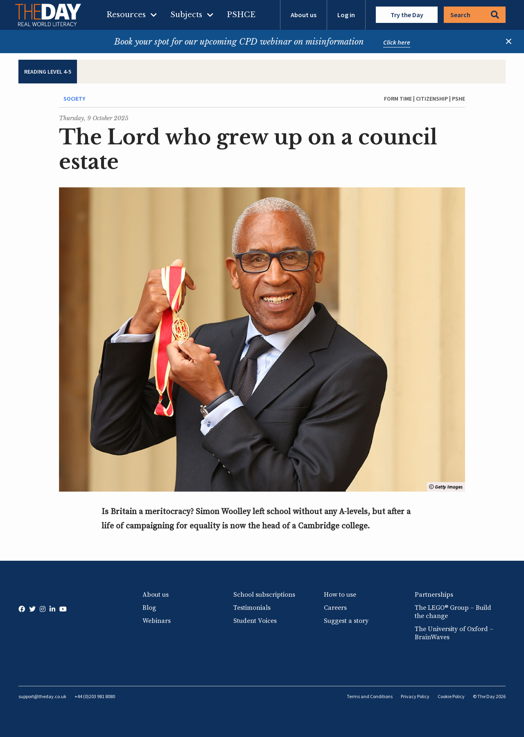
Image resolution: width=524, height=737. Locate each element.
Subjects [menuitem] (186, 14)
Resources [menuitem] (126, 14)
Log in (346, 15)
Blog (149, 608)
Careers (335, 608)
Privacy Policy (415, 696)
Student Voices (255, 621)
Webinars (156, 621)
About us (303, 15)
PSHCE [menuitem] (241, 14)
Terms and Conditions (370, 696)
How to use (340, 595)
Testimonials (252, 608)
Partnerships (434, 595)
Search (474, 15)
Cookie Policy (451, 696)
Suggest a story (346, 621)
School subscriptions (264, 595)
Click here (396, 42)
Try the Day (407, 15)
